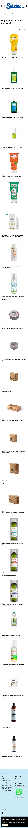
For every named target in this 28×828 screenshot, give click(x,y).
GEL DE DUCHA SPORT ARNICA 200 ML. (12, 176)
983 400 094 (19, 783)
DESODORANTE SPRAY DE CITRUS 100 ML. (13, 88)
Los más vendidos (6, 780)
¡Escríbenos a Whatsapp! (20, 797)
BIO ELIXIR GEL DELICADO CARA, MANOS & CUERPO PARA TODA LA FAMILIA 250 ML (13, 236)
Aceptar (4, 824)
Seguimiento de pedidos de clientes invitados (7, 788)
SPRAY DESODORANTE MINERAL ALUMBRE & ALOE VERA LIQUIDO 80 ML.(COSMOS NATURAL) (13, 298)
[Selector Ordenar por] (20, 30)
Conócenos (4, 776)
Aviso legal (4, 783)
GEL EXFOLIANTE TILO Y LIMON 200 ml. (12, 756)
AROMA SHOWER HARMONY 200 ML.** (11, 206)
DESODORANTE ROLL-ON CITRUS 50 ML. (12, 147)
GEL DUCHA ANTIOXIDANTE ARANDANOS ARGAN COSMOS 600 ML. (12, 605)
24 (25, 29)
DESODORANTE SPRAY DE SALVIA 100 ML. (13, 117)
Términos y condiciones (7, 782)
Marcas (3, 778)
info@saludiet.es (20, 785)
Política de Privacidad (6, 785)
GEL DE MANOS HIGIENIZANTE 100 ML (11, 635)
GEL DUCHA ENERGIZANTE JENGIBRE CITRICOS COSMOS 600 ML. (11, 574)
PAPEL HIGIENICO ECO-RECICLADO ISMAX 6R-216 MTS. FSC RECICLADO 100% (13, 513)
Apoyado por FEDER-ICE (6, 791)
